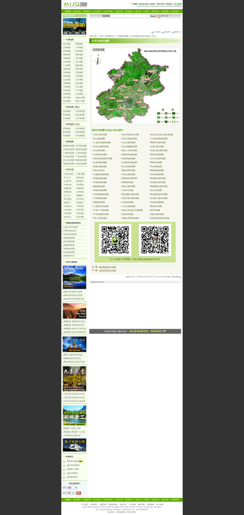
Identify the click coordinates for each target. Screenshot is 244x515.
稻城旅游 (129, 11)
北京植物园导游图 (101, 194)
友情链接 (150, 504)
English (152, 4)
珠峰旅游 (80, 188)
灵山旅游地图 (156, 166)
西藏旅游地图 (68, 146)
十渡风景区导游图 (101, 206)
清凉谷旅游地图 (157, 154)
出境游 (146, 11)
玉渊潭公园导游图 (158, 182)
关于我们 (84, 504)
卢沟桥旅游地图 (100, 198)
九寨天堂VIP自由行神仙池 (74, 401)
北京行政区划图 (100, 134)
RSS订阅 (163, 16)
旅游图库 (175, 11)
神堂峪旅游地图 (100, 178)
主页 (100, 36)
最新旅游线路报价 (73, 223)
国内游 (138, 11)
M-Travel (157, 507)
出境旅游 (67, 210)
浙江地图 (79, 62)
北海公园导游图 (157, 146)
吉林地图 (66, 101)
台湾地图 (79, 94)
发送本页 (166, 32)
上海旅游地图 (81, 153)
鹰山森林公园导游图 (130, 194)
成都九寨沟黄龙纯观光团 (74, 299)
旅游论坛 (67, 217)
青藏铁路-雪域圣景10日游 (74, 321)
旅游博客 (165, 11)
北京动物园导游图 (129, 146)
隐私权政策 (113, 504)
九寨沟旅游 (108, 11)
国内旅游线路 (69, 249)
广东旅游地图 (81, 156)
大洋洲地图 (80, 118)
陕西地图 (79, 55)
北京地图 (79, 58)
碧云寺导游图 (156, 190)
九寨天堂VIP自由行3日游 (74, 394)
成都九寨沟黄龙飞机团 (73, 292)
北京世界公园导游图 (130, 198)
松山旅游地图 (99, 139)
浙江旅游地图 (68, 160)
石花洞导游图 (127, 202)
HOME (135, 4)
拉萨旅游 (80, 192)
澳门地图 (66, 97)
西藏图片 (80, 195)
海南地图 (66, 69)
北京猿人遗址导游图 (159, 198)
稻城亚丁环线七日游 (72, 428)
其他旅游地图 (81, 164)
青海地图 (79, 51)
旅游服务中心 (69, 256)
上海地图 (66, 62)
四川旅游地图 (81, 146)
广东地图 (66, 65)
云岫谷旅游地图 (100, 154)
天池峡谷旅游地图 (101, 174)
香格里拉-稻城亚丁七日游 (74, 432)
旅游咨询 (155, 11)
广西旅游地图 (68, 153)
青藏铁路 (67, 192)
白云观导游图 (99, 150)
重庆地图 (79, 69)
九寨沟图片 (81, 174)
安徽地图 (66, 83)
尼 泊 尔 (67, 195)
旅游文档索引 (70, 473)
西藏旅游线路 (69, 245)
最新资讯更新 (73, 461)
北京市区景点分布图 (130, 134)
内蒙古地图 (80, 97)
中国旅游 (67, 206)
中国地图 (69, 40)
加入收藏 (178, 4)
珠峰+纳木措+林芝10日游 (74, 362)
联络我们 (169, 4)
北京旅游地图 (68, 156)
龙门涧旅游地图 (128, 166)
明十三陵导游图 (100, 218)
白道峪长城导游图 (129, 162)
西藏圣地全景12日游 (72, 358)
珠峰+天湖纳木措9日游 (73, 355)
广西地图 (79, 47)
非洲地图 (66, 118)
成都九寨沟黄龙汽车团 (73, 295)
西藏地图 (79, 44)
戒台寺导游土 (99, 170)
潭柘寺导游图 (156, 162)
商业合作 (123, 504)
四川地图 (66, 44)
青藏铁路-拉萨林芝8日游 (74, 325)
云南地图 (66, 47)
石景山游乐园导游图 (159, 150)
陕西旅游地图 (81, 160)
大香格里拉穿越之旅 (72, 435)
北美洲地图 (80, 111)
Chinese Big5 (143, 4)
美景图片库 (109, 36)
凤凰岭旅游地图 (100, 190)
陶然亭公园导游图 (158, 142)
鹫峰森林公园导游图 (159, 186)
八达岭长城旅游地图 (102, 142)
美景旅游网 (120, 512)
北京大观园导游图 (101, 146)
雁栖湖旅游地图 (157, 170)
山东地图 (66, 80)
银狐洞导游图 (99, 202)
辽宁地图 (79, 90)
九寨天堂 (119, 11)
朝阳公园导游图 (157, 214)
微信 (141, 259)
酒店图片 (80, 181)
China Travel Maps (164, 277)
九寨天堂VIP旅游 (71, 227)
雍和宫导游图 (156, 206)
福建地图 (79, 65)
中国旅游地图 (122, 36)
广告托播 (132, 504)
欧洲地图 (66, 115)
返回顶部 (176, 277)
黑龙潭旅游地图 (128, 158)
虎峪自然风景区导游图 (160, 218)
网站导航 (160, 4)
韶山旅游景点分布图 (107, 267)
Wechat (147, 259)
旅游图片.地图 (71, 469)
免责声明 (103, 504)
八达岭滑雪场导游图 (159, 139)
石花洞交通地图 (157, 202)
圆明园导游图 (127, 182)
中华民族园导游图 (101, 214)
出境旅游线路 (69, 252)
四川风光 (80, 199)
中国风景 (80, 206)
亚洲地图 (66, 111)
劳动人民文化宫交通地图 (132, 210)
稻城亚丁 (67, 202)
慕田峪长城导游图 (129, 178)
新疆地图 (66, 55)
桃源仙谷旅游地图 (129, 154)
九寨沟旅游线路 (70, 234)
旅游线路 (77, 11)
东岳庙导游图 (127, 214)
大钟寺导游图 (127, 190)
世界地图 (69, 107)
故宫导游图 (155, 210)
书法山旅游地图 (128, 174)
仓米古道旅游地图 (129, 139)
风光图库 (80, 185)
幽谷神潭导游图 (128, 170)
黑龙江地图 (80, 101)
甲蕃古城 (67, 185)
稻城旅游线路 (69, 238)
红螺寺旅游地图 (100, 182)
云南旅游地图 (68, 149)
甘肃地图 (66, 72)
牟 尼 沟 (67, 177)
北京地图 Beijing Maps (140, 36)
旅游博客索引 (70, 477)
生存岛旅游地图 (157, 174)
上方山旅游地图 (128, 206)
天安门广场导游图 (101, 210)
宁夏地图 (79, 72)
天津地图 (66, 90)
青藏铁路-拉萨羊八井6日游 (75, 329)
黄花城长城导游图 (158, 178)
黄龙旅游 (80, 177)
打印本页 (156, 32)
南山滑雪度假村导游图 (103, 158)
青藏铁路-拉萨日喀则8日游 (75, 332)
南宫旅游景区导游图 (159, 194)
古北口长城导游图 (158, 158)
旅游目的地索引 (71, 465)
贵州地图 (66, 51)
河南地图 (79, 76)
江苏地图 (79, 80)
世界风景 (80, 210)
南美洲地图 (80, 115)
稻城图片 (80, 202)
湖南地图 (66, 58)
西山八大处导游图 (129, 150)
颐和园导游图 (99, 186)
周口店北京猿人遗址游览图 (162, 134)
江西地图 (66, 87)
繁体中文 (176, 32)
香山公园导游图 (128, 186)
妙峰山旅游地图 (100, 166)
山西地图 (66, 76)
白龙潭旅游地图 (100, 162)
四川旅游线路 (69, 241)
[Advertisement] (135, 24)
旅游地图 (69, 141)
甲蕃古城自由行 (70, 231)
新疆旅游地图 (81, 149)
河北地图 (79, 87)
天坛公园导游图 (128, 142)
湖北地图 (79, 83)
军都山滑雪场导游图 (130, 218)
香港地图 (66, 94)
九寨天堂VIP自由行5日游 (74, 397)
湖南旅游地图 (68, 164)
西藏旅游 (87, 11)
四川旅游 (97, 11)
